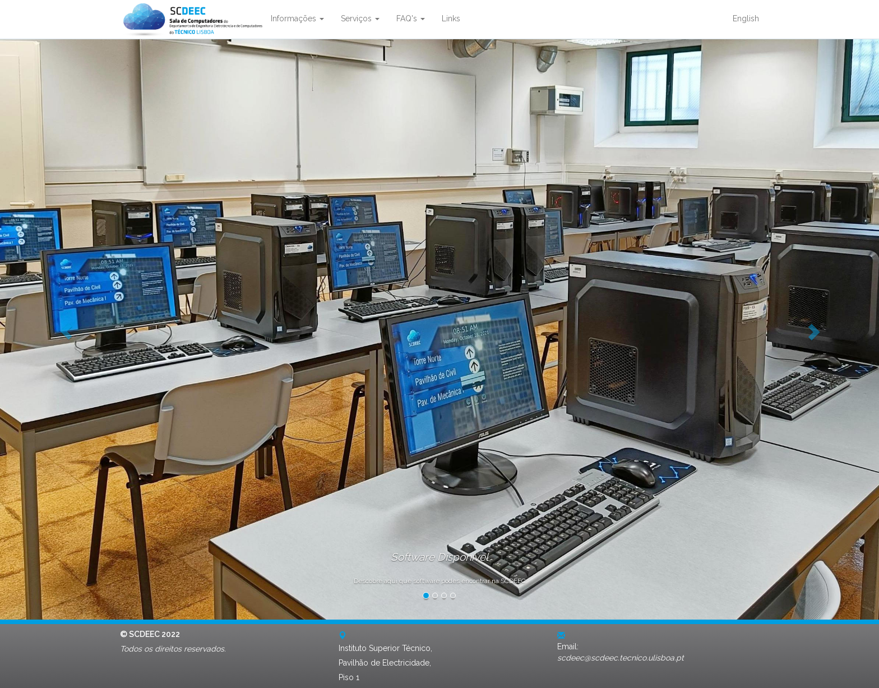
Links (451, 18)
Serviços (360, 18)
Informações (297, 18)
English (746, 18)
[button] (66, 327)
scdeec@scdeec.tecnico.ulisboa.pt (620, 657)
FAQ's (410, 18)
